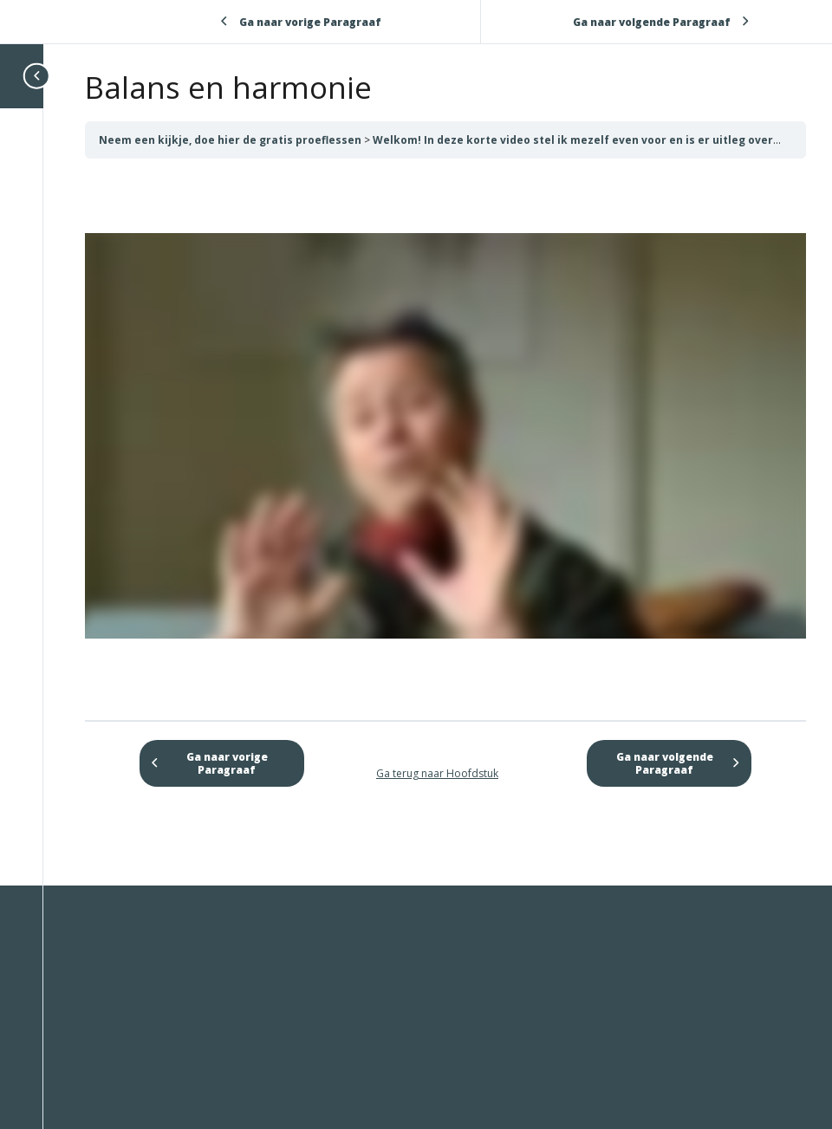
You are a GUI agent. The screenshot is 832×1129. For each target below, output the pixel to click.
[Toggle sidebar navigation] (38, 75)
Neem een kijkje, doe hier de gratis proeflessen (231, 140)
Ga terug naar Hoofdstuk (437, 773)
